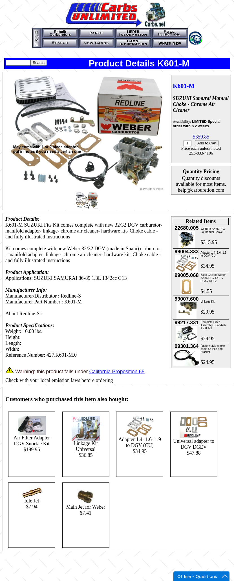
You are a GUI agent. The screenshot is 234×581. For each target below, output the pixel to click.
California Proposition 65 (116, 371)
